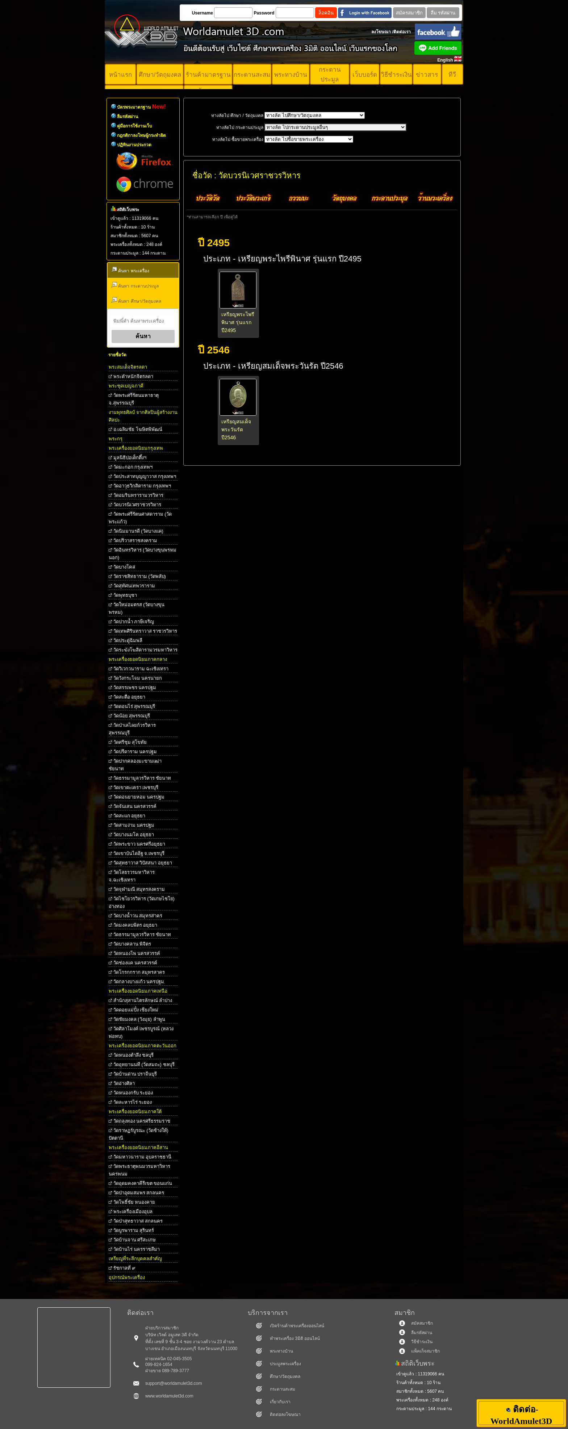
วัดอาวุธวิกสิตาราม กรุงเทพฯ (142, 486)
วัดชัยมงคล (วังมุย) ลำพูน (139, 1019)
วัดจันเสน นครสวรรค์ (135, 806)
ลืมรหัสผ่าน (127, 116)
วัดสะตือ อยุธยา (129, 697)
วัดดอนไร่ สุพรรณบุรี (134, 706)
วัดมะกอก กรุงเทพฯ (133, 467)
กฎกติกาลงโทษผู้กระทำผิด (141, 135)
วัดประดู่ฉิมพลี (127, 640)
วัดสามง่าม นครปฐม (134, 825)
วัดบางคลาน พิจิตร (132, 944)
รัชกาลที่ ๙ (124, 1268)
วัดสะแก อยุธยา (129, 815)
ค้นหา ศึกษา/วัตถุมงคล (136, 300)
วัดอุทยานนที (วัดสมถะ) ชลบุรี (144, 1064)
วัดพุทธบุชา (125, 595)
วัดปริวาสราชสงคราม (135, 540)
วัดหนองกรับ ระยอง (133, 1092)
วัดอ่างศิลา (124, 1083)
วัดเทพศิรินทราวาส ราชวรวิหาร (145, 631)
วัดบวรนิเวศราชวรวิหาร (137, 504)
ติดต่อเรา (402, 31)
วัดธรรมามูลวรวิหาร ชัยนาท (142, 778)
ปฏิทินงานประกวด (134, 144)
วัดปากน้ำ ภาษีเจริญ (133, 621)
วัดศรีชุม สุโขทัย (130, 742)
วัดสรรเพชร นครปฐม (134, 687)
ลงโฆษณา (381, 31)
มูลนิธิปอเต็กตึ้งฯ (129, 457)
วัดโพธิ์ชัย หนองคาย (134, 1202)
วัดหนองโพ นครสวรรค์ (136, 953)
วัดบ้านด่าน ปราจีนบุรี (135, 1074)
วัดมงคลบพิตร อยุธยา (135, 925)
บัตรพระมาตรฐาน (141, 107)
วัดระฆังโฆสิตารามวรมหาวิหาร (145, 650)
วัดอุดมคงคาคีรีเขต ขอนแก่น (142, 1183)
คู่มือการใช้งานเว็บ (134, 126)
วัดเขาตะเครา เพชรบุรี (136, 787)
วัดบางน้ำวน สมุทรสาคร (138, 915)
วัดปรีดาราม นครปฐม (135, 751)
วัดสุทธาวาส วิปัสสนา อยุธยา (142, 863)
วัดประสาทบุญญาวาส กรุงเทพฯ (144, 476)
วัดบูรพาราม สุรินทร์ (133, 1230)
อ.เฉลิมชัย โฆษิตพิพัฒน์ (137, 429)
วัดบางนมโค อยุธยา (133, 834)
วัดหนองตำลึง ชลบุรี (133, 1055)
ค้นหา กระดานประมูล (135, 285)
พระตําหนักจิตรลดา (133, 376)
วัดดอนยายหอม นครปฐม (139, 797)
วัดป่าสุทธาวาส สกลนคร (138, 1221)
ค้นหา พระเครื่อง (130, 270)
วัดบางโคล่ (124, 567)
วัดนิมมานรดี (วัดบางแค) (138, 531)
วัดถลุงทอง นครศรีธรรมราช (142, 1121)
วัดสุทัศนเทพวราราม (134, 585)
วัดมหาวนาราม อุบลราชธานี (142, 1157)
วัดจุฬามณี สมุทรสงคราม (139, 889)
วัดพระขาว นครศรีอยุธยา (139, 844)
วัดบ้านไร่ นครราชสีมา (136, 1249)
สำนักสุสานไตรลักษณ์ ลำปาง (142, 1000)
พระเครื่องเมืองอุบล (133, 1211)
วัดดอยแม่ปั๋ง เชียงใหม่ (136, 1010)
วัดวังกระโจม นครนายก (137, 678)
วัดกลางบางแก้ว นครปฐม (138, 981)
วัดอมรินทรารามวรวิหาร (138, 495)
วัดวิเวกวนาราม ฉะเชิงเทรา (141, 668)
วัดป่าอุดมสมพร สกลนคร (138, 1192)
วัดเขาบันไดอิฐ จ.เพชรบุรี (138, 853)
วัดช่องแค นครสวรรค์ (135, 962)
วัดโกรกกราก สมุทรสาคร (139, 972)
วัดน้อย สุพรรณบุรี (131, 715)
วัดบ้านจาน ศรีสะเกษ (134, 1239)
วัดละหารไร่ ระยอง (132, 1102)
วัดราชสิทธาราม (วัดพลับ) (139, 576)
